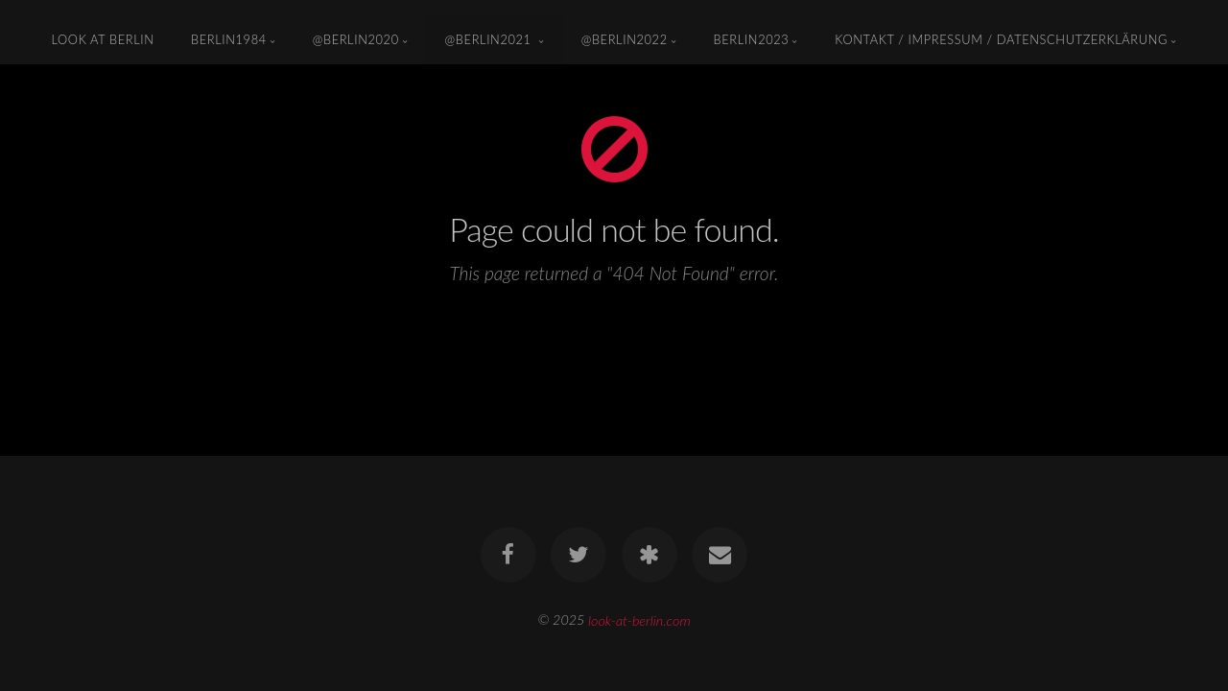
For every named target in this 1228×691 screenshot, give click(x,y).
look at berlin (103, 39)
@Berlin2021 (490, 39)
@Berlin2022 (624, 39)
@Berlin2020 (356, 39)
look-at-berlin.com (639, 619)
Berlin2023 (752, 39)
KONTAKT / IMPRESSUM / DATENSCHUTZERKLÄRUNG (1001, 39)
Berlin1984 (229, 39)
